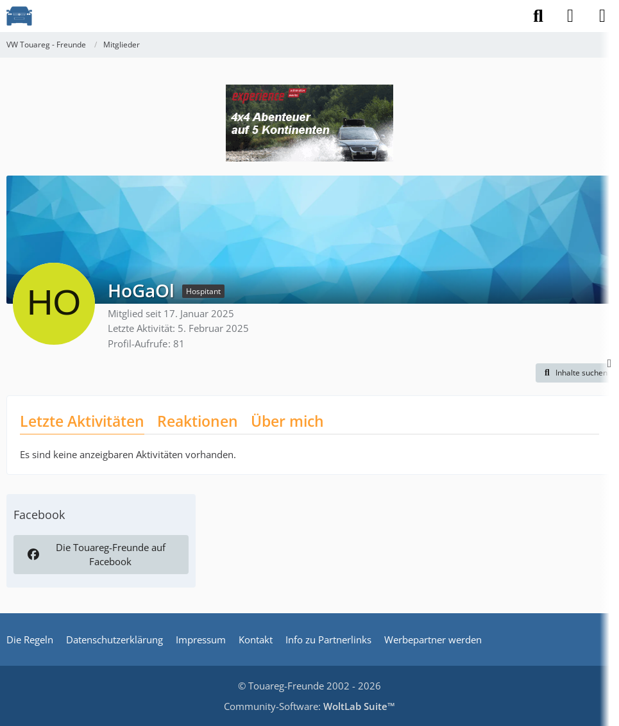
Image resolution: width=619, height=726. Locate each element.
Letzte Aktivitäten (82, 421)
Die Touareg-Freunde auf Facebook (95, 554)
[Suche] (538, 16)
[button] (574, 373)
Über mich (287, 421)
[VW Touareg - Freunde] (19, 16)
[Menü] (602, 16)
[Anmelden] (570, 16)
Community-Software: (309, 706)
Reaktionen (197, 421)
